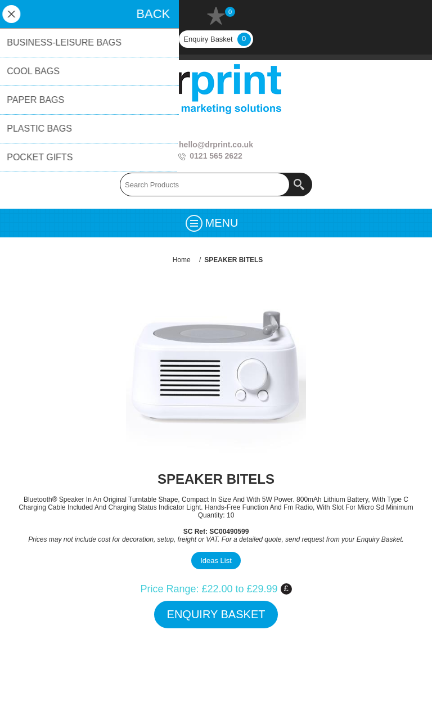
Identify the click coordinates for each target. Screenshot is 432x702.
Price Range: (169, 589)
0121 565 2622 (216, 155)
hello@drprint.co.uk (216, 144)
